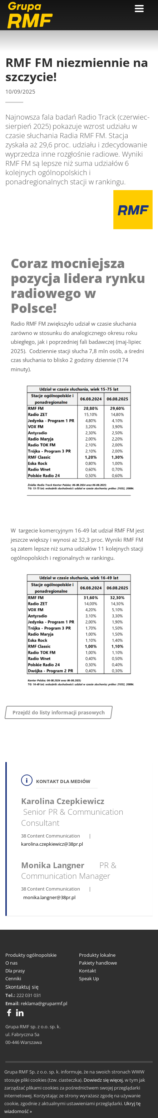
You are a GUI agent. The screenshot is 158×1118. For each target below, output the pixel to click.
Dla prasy (15, 970)
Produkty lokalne (97, 955)
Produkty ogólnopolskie (30, 955)
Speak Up (89, 978)
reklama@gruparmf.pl (44, 1003)
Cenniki (13, 978)
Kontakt (87, 970)
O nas (11, 963)
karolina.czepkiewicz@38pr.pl (52, 844)
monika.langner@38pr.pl (49, 897)
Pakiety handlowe (98, 963)
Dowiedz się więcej (103, 1080)
